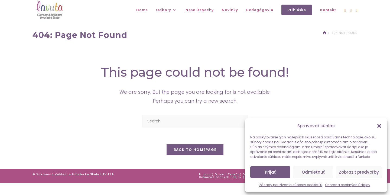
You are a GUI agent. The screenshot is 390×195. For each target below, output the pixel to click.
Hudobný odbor (211, 174)
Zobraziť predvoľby (359, 172)
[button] (379, 126)
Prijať (270, 172)
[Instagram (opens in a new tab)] (351, 10)
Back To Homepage (195, 149)
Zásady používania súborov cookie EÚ (290, 185)
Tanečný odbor (240, 174)
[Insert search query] (195, 121)
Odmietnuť (313, 172)
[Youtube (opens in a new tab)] (357, 10)
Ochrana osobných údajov (347, 185)
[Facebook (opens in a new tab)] (345, 10)
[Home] (324, 33)
